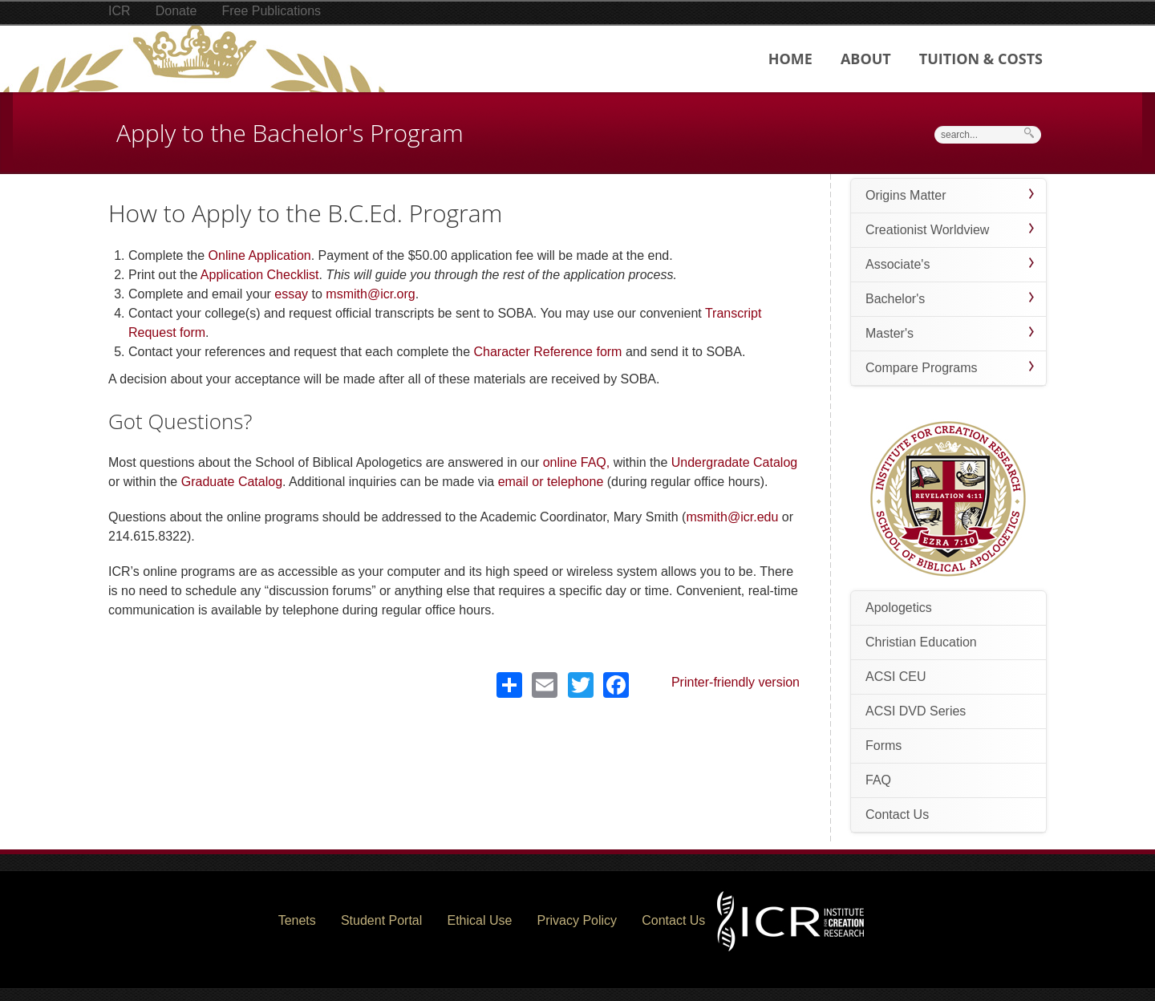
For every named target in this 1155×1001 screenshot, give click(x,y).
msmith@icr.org (370, 294)
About (866, 58)
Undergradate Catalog (734, 462)
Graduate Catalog (231, 481)
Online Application (260, 255)
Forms (883, 745)
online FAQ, (578, 462)
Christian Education (921, 642)
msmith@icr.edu (732, 517)
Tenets (297, 920)
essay (291, 294)
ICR (119, 11)
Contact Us (897, 814)
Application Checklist (260, 275)
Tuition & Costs (981, 58)
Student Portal (381, 920)
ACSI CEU (895, 676)
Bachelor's (895, 299)
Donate (176, 11)
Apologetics (898, 607)
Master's (889, 333)
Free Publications (271, 11)
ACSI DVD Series (915, 711)
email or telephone (551, 481)
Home (790, 58)
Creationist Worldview (927, 230)
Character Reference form (547, 352)
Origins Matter (905, 195)
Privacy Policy (577, 920)
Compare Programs (921, 368)
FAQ (878, 780)
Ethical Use (479, 920)
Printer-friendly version (735, 682)
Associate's (897, 264)
